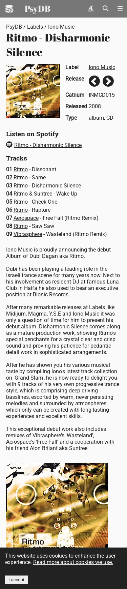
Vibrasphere (28, 234)
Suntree (43, 193)
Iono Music (61, 27)
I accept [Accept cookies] (16, 579)
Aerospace (26, 218)
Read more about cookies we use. (73, 562)
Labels (35, 27)
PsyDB (37, 8)
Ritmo (21, 169)
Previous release (94, 81)
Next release (108, 81)
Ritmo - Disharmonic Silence (44, 145)
